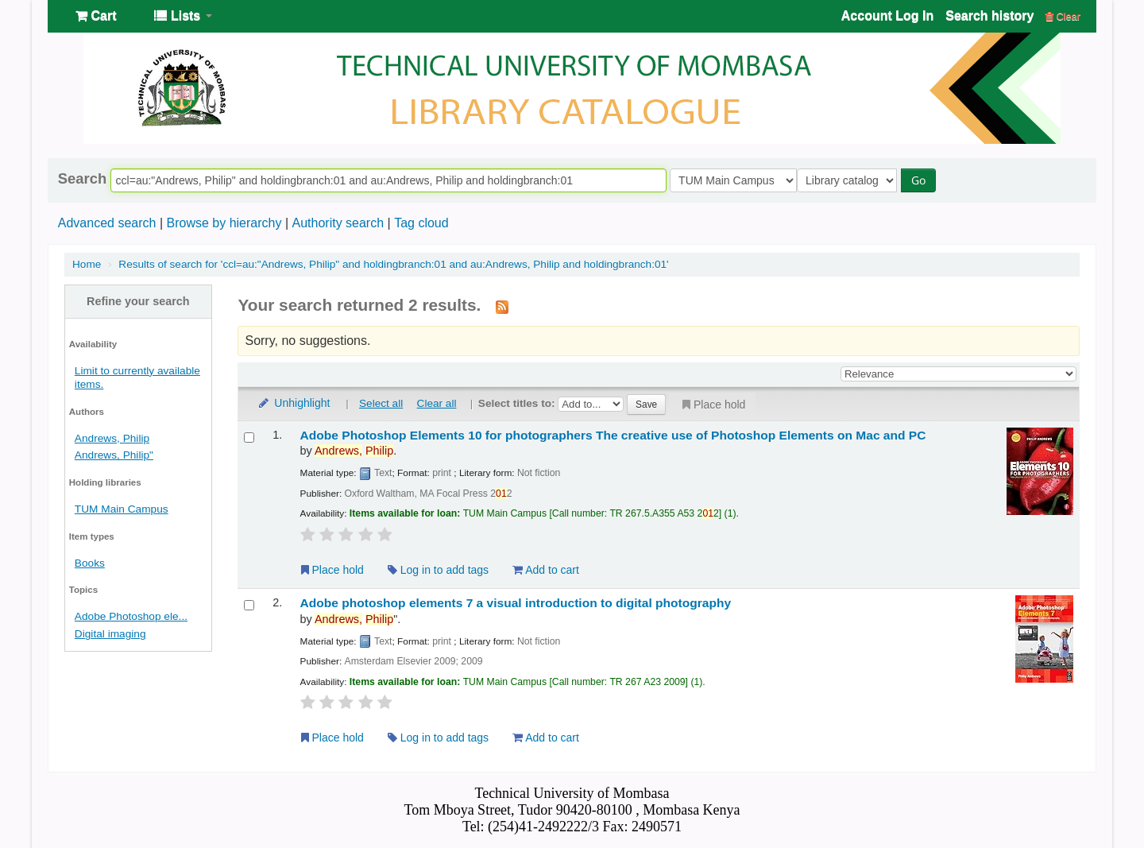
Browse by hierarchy (223, 223)
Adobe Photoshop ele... (131, 616)
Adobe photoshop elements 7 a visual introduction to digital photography (515, 603)
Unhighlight (293, 403)
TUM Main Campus (121, 509)
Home (86, 264)
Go (922, 180)
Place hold (712, 404)
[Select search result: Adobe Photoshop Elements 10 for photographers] (249, 437)
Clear (1062, 16)
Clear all (437, 403)
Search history (989, 15)
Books (90, 563)
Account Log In (887, 15)
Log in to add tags (438, 569)
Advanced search (107, 223)
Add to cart (545, 569)
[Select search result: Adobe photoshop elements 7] (249, 605)
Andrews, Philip (112, 438)
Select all (381, 403)
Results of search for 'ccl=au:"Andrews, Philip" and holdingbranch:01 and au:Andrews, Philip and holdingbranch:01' (393, 264)
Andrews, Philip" (114, 455)
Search (82, 179)
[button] (96, 16)
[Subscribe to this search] (502, 306)
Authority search (338, 223)
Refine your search (138, 301)
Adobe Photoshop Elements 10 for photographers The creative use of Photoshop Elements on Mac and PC (613, 435)
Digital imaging (110, 634)
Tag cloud (421, 223)
